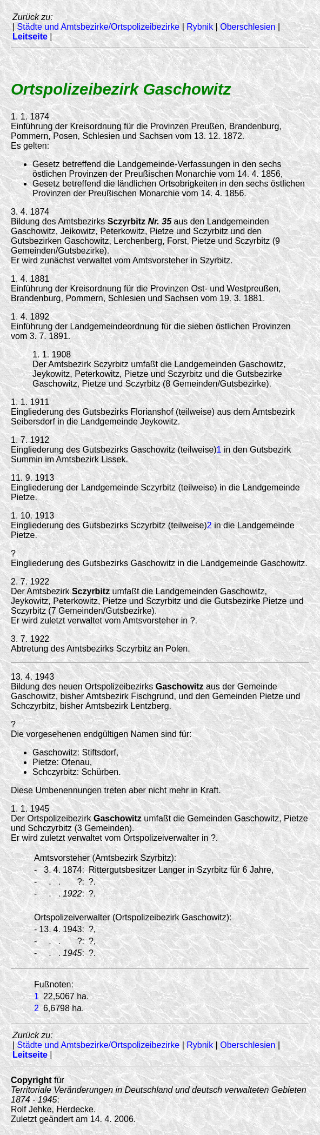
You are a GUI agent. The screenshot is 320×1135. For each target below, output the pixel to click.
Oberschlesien (247, 26)
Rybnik (199, 26)
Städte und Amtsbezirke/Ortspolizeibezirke (98, 26)
